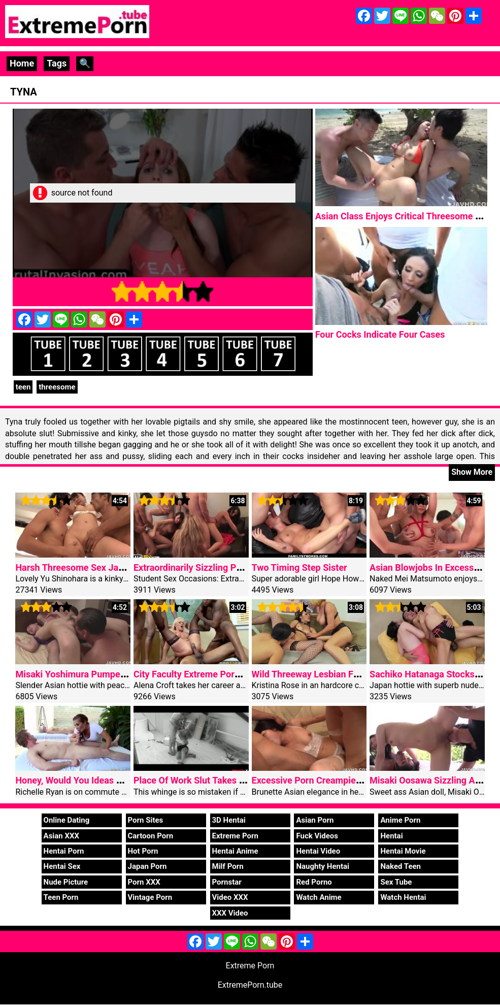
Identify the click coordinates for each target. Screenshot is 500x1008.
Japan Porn (147, 866)
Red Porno (313, 882)
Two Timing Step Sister (299, 567)
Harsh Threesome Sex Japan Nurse (87, 567)
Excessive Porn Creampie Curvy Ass (326, 780)
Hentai (391, 835)
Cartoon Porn (151, 835)
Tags (56, 63)
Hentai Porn (64, 851)
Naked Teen (400, 866)
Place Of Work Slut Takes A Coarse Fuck (216, 780)
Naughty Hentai (322, 866)
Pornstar (227, 882)
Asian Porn (315, 820)
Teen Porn (61, 897)
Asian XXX (61, 835)
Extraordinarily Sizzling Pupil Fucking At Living (229, 567)
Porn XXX (144, 882)
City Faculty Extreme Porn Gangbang (209, 674)
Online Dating (67, 820)
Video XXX (230, 897)
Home (22, 63)
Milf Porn (228, 866)
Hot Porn (143, 851)
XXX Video (230, 913)
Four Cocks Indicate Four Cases (380, 334)
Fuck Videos (317, 835)
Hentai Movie (402, 851)
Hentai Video (318, 851)
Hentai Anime (235, 851)
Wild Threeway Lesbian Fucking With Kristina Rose (355, 674)
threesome (57, 387)
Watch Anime (318, 897)
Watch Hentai (403, 897)
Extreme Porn (235, 835)
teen (23, 387)
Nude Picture (66, 882)
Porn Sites (145, 820)
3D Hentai (229, 820)
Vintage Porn (150, 897)
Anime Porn (400, 820)
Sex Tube (396, 882)
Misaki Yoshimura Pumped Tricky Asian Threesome (121, 674)
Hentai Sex (62, 866)
